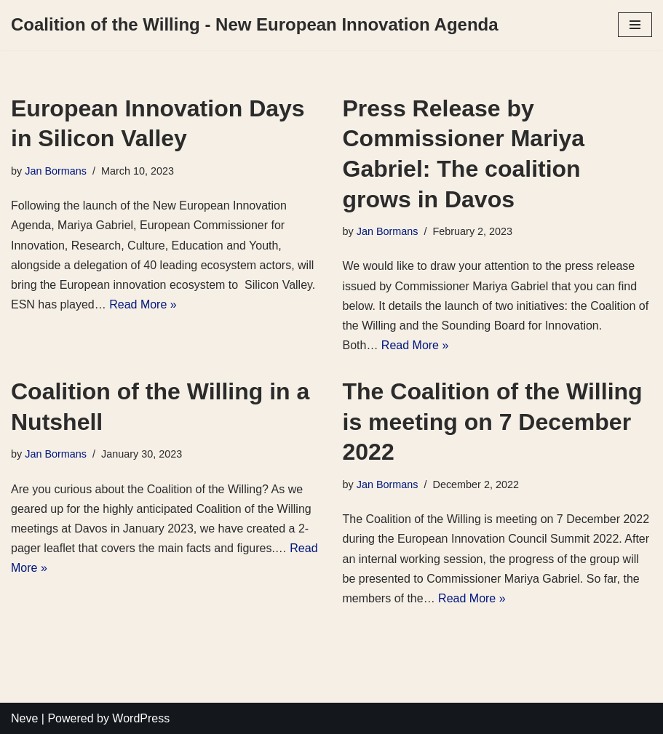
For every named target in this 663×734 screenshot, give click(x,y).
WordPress (141, 718)
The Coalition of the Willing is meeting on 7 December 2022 (493, 421)
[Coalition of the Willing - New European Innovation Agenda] (255, 25)
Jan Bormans (56, 171)
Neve (24, 718)
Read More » (143, 304)
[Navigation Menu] (635, 24)
